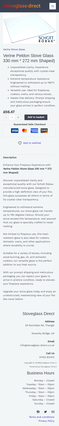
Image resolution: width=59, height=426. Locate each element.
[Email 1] (53, 411)
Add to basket (36, 117)
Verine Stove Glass (14, 49)
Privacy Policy (46, 421)
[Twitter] (45, 411)
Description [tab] (10, 157)
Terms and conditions (41, 417)
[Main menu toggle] (52, 6)
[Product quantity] (12, 117)
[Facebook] (38, 411)
